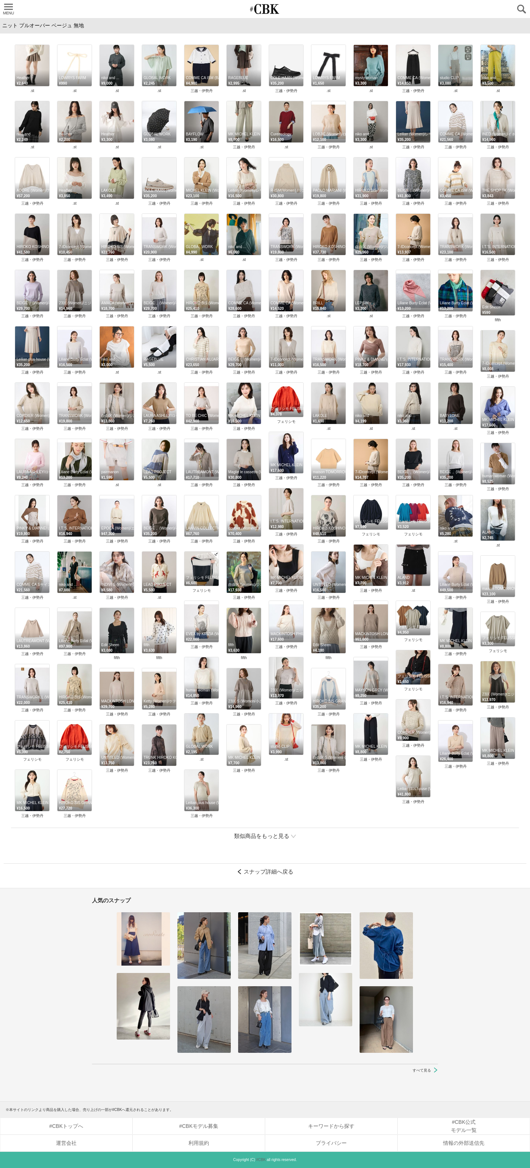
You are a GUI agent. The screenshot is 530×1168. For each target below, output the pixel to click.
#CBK (261, 1160)
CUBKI (265, 9)
